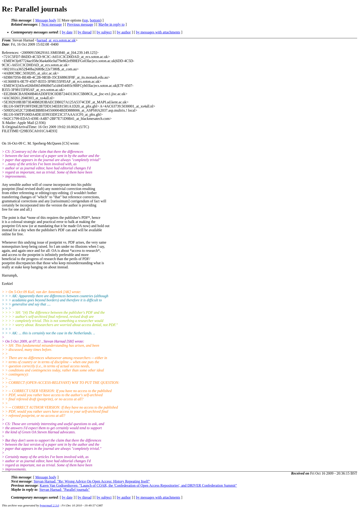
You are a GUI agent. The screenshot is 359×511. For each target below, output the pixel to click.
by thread (85, 32)
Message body (45, 20)
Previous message (80, 24)
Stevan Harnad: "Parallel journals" (64, 490)
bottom (95, 20)
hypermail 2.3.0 (49, 505)
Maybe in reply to (111, 24)
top (85, 20)
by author (124, 32)
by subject (104, 32)
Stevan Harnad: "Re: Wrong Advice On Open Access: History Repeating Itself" (92, 481)
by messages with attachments (158, 32)
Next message (51, 24)
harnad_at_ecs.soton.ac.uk (56, 40)
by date (67, 32)
